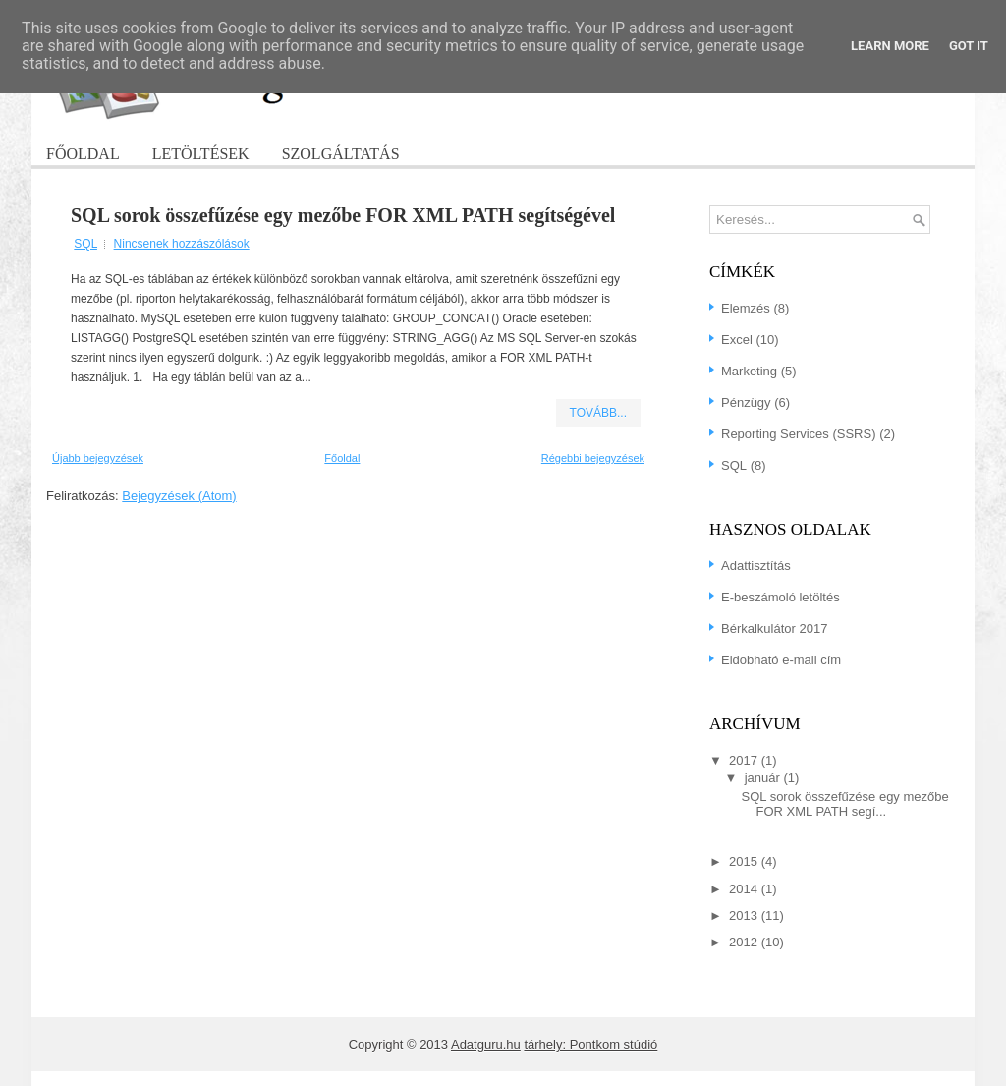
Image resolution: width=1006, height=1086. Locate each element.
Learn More (890, 45)
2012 (745, 942)
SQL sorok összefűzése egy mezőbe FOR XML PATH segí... (844, 804)
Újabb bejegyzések (97, 458)
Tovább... (598, 413)
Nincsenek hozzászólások (182, 244)
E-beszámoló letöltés (780, 597)
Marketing (749, 371)
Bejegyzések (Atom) (179, 495)
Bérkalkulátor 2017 (774, 628)
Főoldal (83, 153)
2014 (745, 889)
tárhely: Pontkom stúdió (590, 1044)
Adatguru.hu (486, 1044)
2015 (745, 861)
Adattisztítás (756, 565)
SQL (85, 244)
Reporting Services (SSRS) (798, 434)
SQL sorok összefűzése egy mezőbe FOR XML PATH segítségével (343, 215)
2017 (745, 760)
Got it (968, 45)
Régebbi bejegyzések (592, 458)
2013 (745, 915)
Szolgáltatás (341, 153)
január (764, 778)
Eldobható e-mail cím (781, 660)
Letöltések (201, 153)
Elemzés (745, 308)
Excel (737, 339)
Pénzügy (746, 402)
